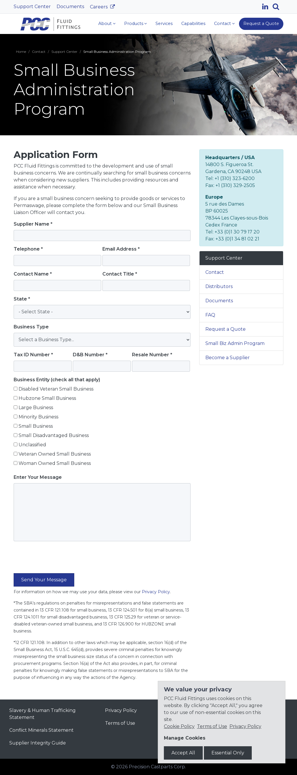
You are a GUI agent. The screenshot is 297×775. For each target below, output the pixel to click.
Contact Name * (33, 274)
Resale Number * (152, 354)
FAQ (210, 315)
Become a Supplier (227, 357)
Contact (222, 23)
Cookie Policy (179, 726)
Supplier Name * (33, 224)
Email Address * (121, 249)
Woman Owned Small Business (55, 463)
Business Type (31, 327)
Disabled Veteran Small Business (56, 389)
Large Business (36, 407)
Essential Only (227, 753)
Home (21, 51)
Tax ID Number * (33, 354)
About (105, 23)
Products (133, 23)
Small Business (36, 426)
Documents (70, 6)
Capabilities (193, 23)
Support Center (32, 6)
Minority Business (38, 417)
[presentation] (58, 559)
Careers (99, 7)
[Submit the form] (44, 580)
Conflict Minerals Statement (41, 730)
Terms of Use (120, 723)
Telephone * (28, 249)
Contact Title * (119, 274)
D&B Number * (90, 354)
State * (22, 299)
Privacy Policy (156, 591)
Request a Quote (261, 23)
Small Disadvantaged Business (54, 435)
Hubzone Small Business (47, 398)
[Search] (278, 6)
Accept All (183, 753)
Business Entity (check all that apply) (57, 379)
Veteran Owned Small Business (55, 454)
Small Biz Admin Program (235, 343)
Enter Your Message (38, 477)
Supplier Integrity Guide (37, 743)
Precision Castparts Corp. (157, 766)
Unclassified (32, 444)
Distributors (219, 286)
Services (164, 23)
